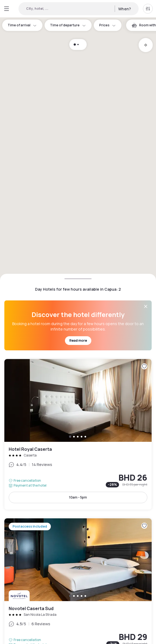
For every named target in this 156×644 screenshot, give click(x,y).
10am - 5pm (78, 497)
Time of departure (68, 25)
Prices (107, 25)
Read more (78, 340)
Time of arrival (22, 25)
